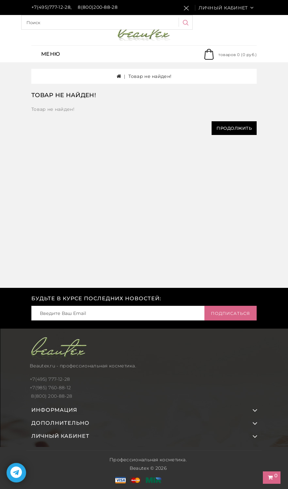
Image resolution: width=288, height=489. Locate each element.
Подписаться (230, 313)
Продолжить (234, 128)
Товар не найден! (149, 76)
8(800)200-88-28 (98, 7)
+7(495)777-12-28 (51, 7)
